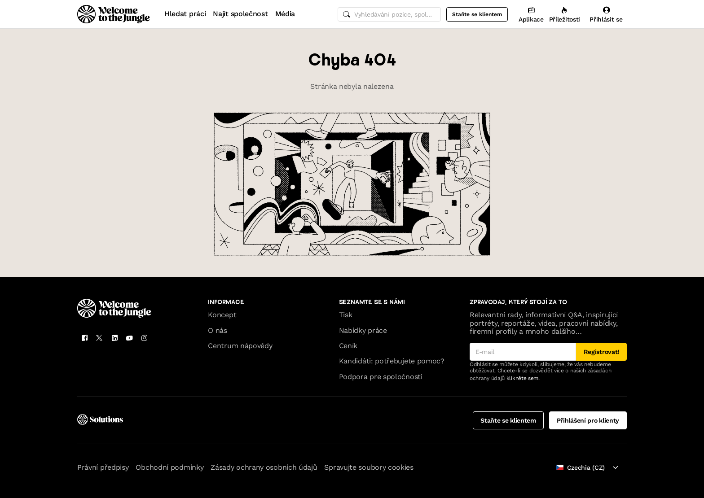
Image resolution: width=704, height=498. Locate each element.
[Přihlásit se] (606, 14)
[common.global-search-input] (389, 14)
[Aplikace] (531, 14)
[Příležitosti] (564, 14)
